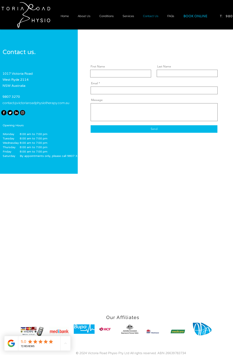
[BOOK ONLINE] (196, 16)
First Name (98, 66)
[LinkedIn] (16, 112)
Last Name (164, 66)
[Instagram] (22, 112)
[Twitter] (10, 112)
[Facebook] (3, 112)
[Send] (154, 129)
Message (97, 99)
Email (94, 83)
